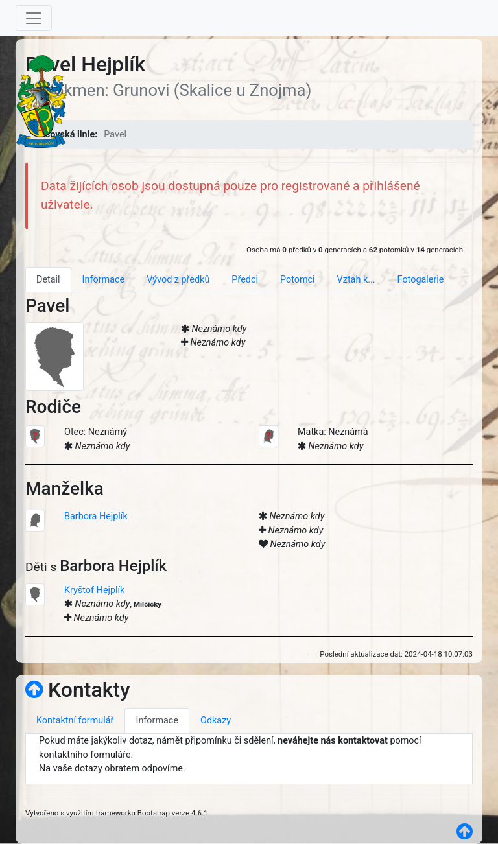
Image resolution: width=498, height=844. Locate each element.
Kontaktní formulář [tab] (74, 720)
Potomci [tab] (297, 279)
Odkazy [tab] (215, 720)
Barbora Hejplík (96, 516)
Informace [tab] (103, 279)
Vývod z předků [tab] (178, 279)
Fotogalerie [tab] (420, 279)
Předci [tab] (244, 279)
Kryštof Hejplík (94, 590)
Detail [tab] (48, 279)
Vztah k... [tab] (356, 279)
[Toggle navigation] (34, 18)
